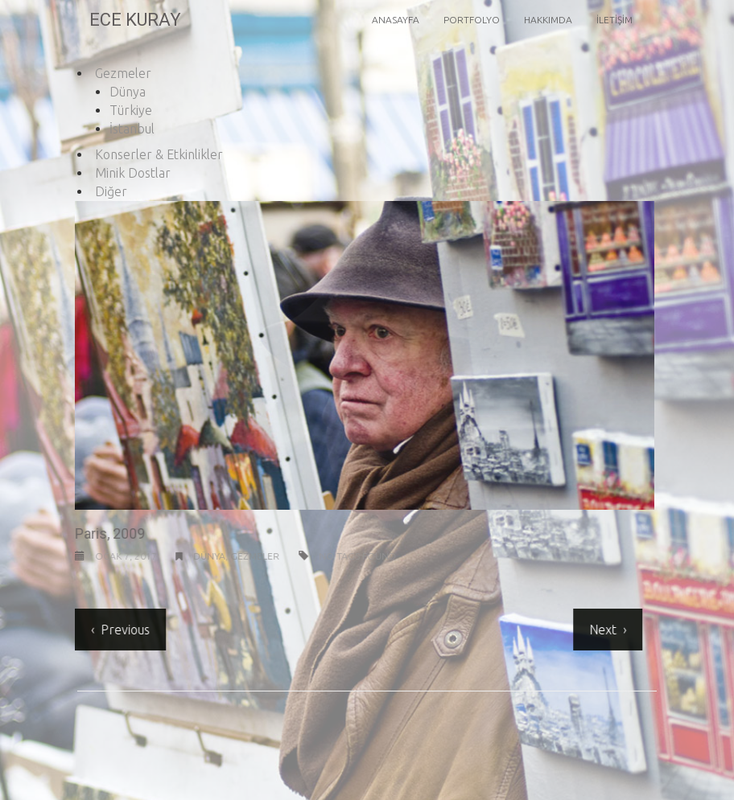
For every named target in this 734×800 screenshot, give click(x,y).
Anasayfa (395, 19)
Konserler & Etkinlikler (159, 154)
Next (601, 629)
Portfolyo (471, 19)
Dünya (127, 91)
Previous (123, 629)
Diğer (111, 191)
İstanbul (132, 128)
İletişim (614, 19)
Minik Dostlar (133, 173)
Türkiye (130, 110)
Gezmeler (123, 73)
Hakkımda (548, 19)
